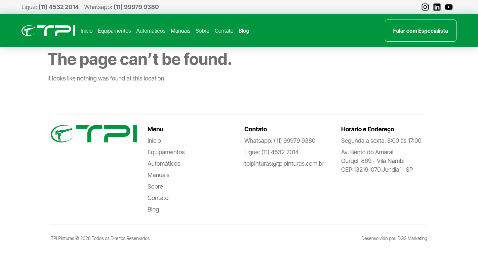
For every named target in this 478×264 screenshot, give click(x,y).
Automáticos (151, 30)
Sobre (202, 30)
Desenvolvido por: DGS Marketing (394, 238)
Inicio (86, 30)
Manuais (180, 30)
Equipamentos (114, 30)
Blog (244, 30)
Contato (224, 30)
